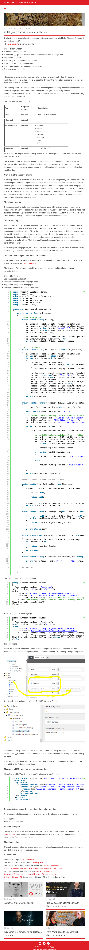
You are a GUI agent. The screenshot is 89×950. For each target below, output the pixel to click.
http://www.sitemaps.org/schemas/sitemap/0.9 (50, 593)
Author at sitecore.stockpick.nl (19, 903)
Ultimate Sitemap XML (13, 877)
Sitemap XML (13, 44)
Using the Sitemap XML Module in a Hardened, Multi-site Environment (33, 868)
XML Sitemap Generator (53, 865)
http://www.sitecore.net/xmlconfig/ (62, 778)
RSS (52, 947)
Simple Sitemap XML (44, 871)
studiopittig (52, 949)
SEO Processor (29, 263)
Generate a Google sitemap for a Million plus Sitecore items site (30, 874)
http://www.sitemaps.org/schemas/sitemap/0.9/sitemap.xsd (56, 635)
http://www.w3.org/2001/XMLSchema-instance (54, 596)
